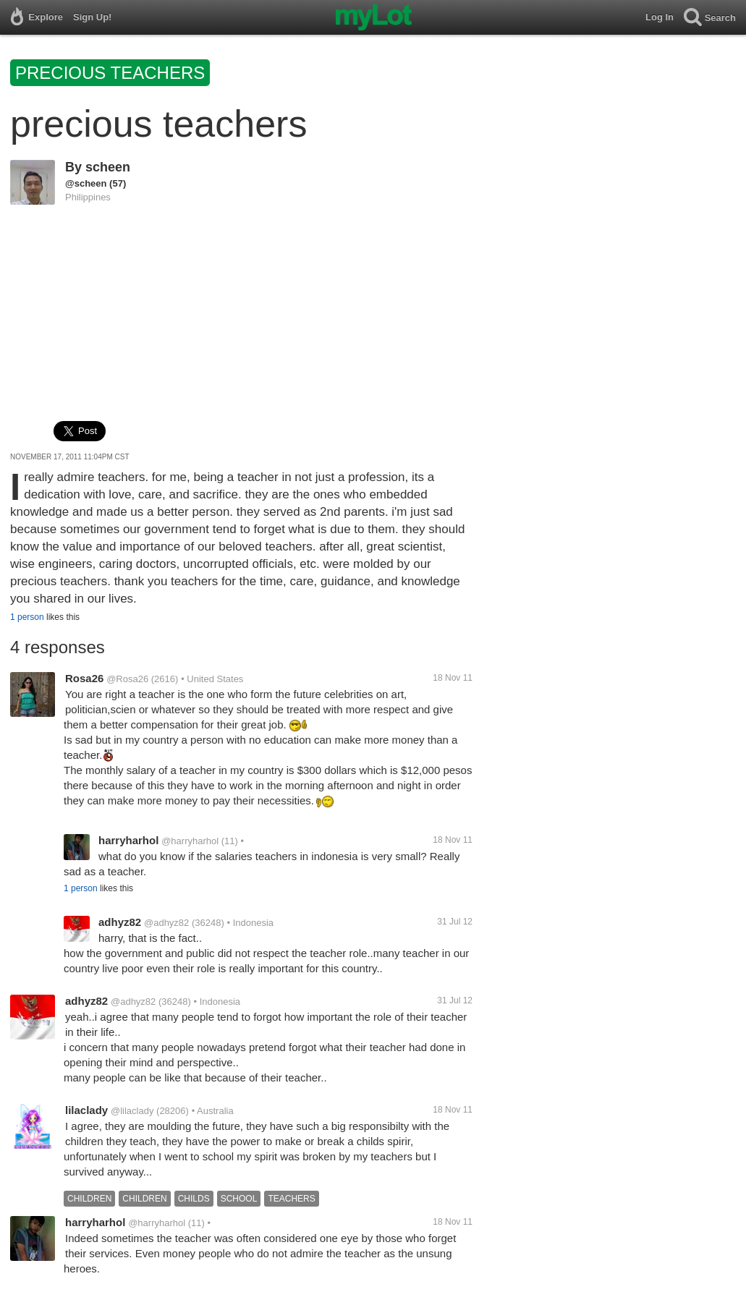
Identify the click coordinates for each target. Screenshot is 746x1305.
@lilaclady (132, 1110)
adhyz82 (119, 922)
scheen (107, 167)
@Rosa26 (127, 678)
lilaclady (86, 1110)
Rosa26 (84, 678)
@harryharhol (190, 841)
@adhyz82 (166, 922)
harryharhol (128, 840)
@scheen (85, 183)
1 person (27, 617)
